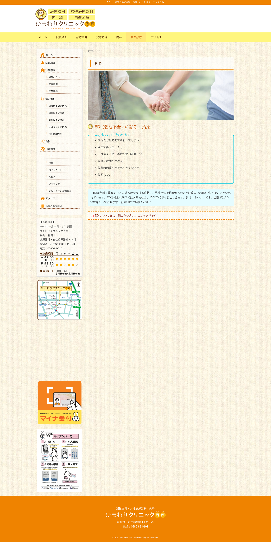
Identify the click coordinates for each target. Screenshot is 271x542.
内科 (119, 37)
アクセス (156, 37)
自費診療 (136, 37)
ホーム (43, 37)
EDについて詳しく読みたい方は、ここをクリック (127, 215)
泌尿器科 (101, 37)
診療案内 (81, 37)
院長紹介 (61, 37)
